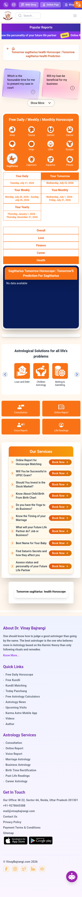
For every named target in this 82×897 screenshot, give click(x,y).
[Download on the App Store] (15, 840)
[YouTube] (42, 869)
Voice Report (12, 754)
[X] (24, 869)
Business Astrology (17, 765)
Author (8, 724)
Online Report (13, 748)
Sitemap (8, 833)
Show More (41, 103)
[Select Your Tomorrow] (60, 176)
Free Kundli (11, 680)
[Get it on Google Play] (40, 840)
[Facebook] (6, 869)
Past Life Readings (16, 776)
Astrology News (14, 702)
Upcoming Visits (15, 707)
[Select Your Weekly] (22, 190)
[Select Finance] (41, 245)
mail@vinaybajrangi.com (19, 811)
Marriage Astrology (16, 759)
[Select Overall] (41, 230)
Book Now (60, 462)
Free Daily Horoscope (18, 675)
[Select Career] (41, 252)
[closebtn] (78, 4)
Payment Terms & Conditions (22, 827)
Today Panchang (15, 691)
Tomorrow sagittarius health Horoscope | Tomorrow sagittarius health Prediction (43, 54)
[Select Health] (40, 260)
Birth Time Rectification (19, 770)
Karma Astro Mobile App (20, 713)
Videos (8, 718)
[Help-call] (6, 4)
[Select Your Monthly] (60, 190)
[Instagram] (15, 869)
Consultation (12, 743)
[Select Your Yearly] (22, 207)
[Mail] (13, 4)
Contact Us (10, 816)
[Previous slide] (5, 374)
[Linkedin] (33, 869)
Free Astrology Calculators (21, 696)
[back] (8, 48)
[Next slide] (77, 374)
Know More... (11, 655)
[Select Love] (41, 237)
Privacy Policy (12, 822)
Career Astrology (15, 781)
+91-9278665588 (14, 805)
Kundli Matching (15, 686)
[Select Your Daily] (22, 176)
